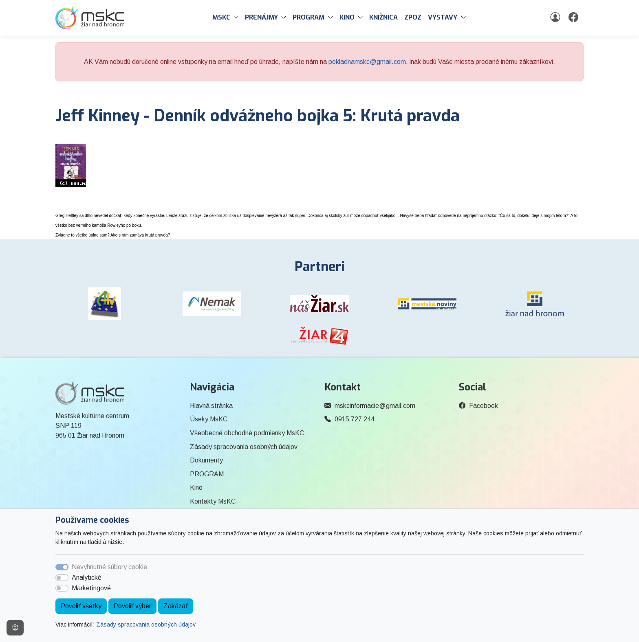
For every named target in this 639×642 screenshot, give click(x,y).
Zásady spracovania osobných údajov (146, 624)
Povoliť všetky (81, 606)
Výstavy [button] (442, 17)
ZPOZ (412, 17)
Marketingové (91, 588)
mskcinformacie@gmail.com (375, 405)
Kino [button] (347, 17)
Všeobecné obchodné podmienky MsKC (247, 432)
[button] (238, 17)
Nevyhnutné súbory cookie (109, 566)
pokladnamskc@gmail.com (367, 61)
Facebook (483, 405)
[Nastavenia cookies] (15, 627)
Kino (196, 487)
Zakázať (175, 606)
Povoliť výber (132, 606)
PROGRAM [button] (308, 17)
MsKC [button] (221, 17)
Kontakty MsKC (213, 501)
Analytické (86, 577)
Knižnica (383, 17)
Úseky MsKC (208, 419)
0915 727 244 (355, 419)
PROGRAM (207, 474)
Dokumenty (206, 460)
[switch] (61, 577)
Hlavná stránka (211, 405)
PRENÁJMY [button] (261, 17)
